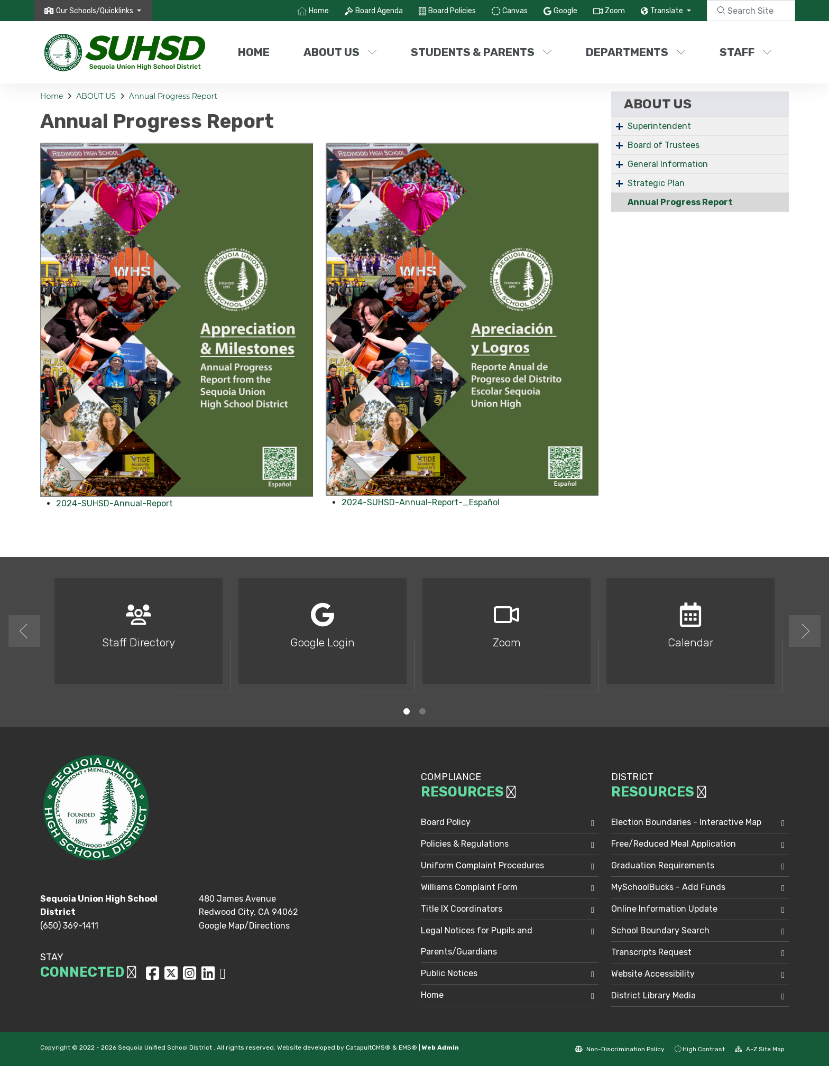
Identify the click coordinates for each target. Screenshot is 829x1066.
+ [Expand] (619, 126)
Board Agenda (379, 10)
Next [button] (805, 631)
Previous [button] (24, 631)
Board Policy (446, 822)
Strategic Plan (656, 183)
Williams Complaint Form (469, 887)
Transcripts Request (651, 952)
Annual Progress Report (173, 96)
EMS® (408, 1047)
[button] (98, 10)
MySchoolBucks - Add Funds (668, 887)
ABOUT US (340, 52)
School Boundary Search (660, 930)
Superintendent (659, 126)
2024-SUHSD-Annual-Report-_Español (421, 502)
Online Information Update (664, 909)
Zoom (615, 10)
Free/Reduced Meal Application (673, 844)
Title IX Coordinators (461, 909)
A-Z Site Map (760, 1049)
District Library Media (653, 995)
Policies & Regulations (465, 844)
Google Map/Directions (244, 926)
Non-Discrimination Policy (620, 1049)
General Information (668, 164)
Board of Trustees (663, 145)
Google (565, 10)
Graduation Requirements (662, 865)
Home (319, 10)
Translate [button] (667, 10)
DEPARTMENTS (636, 52)
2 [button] (422, 711)
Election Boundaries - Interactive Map (686, 822)
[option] (139, 635)
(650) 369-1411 (69, 926)
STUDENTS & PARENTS (481, 52)
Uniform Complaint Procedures (482, 865)
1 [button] (406, 711)
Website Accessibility (653, 974)
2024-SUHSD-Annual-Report (114, 503)
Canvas (515, 10)
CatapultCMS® (368, 1047)
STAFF (746, 52)
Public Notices (449, 973)
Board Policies (452, 10)
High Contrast (704, 1049)
